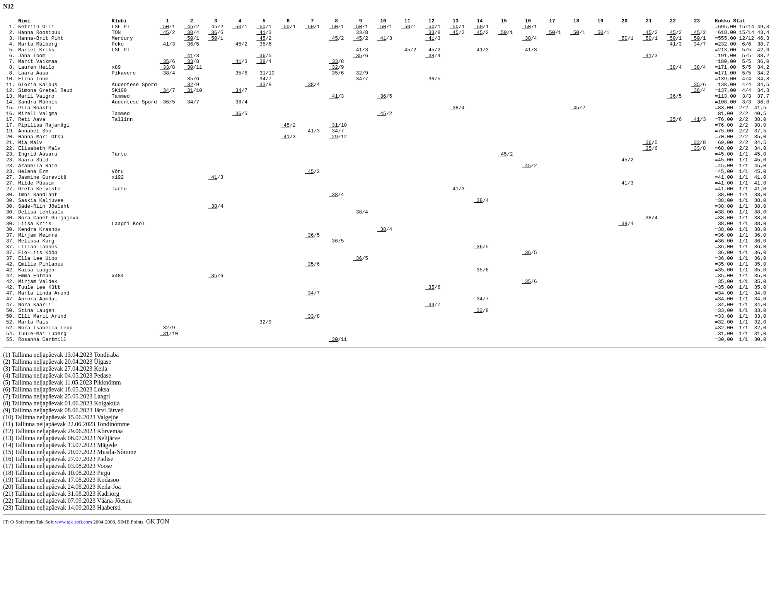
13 (460, 21)
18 (581, 21)
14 (484, 21)
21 (653, 21)
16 (532, 21)
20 (629, 21)
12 (436, 21)
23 (701, 21)
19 (605, 21)
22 (677, 21)
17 (556, 21)
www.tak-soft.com (73, 587)
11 (412, 21)
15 (508, 21)
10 (387, 21)
